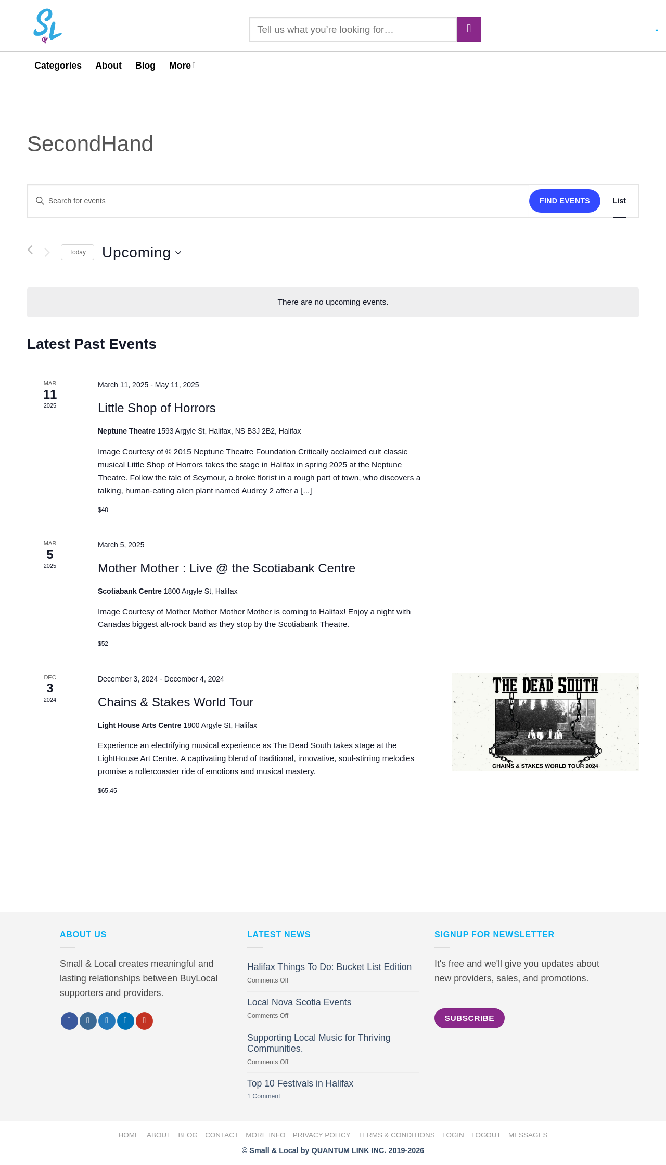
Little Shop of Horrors (157, 408)
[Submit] (469, 29)
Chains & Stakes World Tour (175, 702)
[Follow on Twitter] (107, 1021)
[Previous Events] (30, 250)
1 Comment (276, 1097)
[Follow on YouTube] (144, 1021)
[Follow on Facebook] (69, 1021)
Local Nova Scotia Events (299, 1002)
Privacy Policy (322, 1135)
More (182, 65)
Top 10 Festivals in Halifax (300, 1083)
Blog (145, 65)
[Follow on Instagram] (88, 1021)
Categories (58, 65)
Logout (486, 1135)
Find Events (565, 201)
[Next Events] (47, 252)
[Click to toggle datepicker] (141, 252)
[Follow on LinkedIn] (125, 1021)
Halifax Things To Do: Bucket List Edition (329, 967)
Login (453, 1135)
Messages (528, 1135)
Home (129, 1135)
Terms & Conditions (396, 1135)
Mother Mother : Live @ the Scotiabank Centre (226, 568)
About (108, 65)
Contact (221, 1135)
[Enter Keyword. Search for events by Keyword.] (278, 201)
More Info (265, 1135)
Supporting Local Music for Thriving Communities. (318, 1043)
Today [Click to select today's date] (77, 252)
